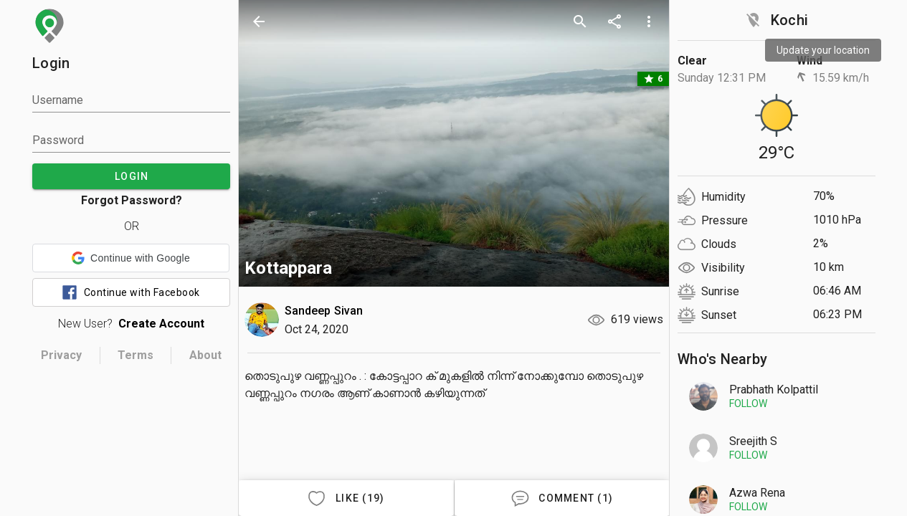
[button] (130, 258)
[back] (259, 21)
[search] (580, 21)
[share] (614, 21)
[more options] (649, 21)
